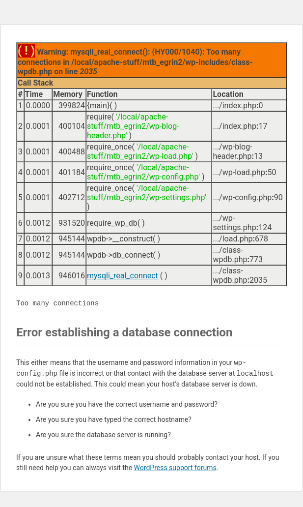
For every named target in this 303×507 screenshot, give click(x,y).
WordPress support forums (175, 468)
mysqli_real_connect (122, 275)
